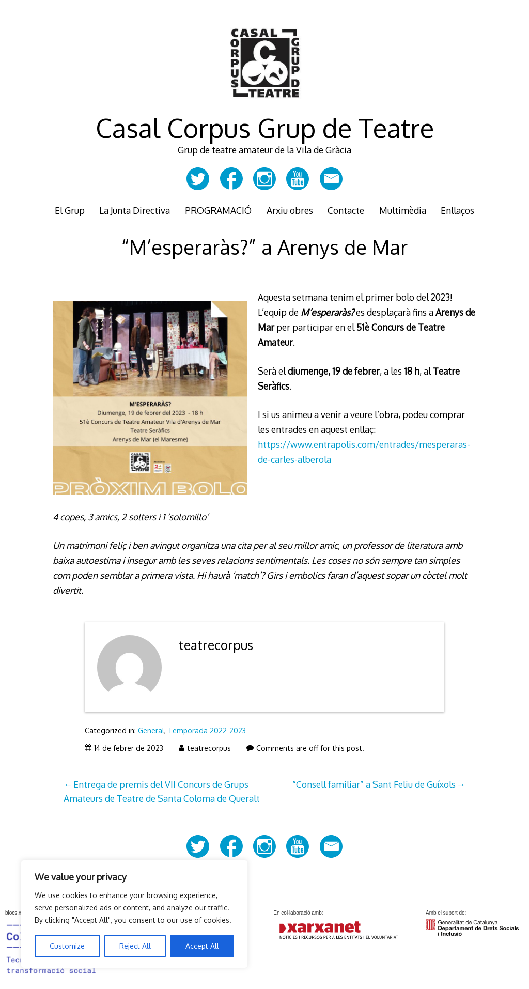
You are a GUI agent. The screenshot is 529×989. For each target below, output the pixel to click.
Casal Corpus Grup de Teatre (265, 127)
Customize (67, 945)
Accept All (202, 945)
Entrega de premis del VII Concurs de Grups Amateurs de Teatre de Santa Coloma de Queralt (162, 791)
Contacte (346, 210)
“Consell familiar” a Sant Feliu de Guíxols (374, 784)
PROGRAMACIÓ (218, 210)
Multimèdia (402, 210)
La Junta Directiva (134, 210)
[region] (134, 914)
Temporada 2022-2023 (207, 730)
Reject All (135, 945)
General (151, 730)
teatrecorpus (216, 645)
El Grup (70, 210)
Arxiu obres (290, 210)
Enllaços (457, 210)
